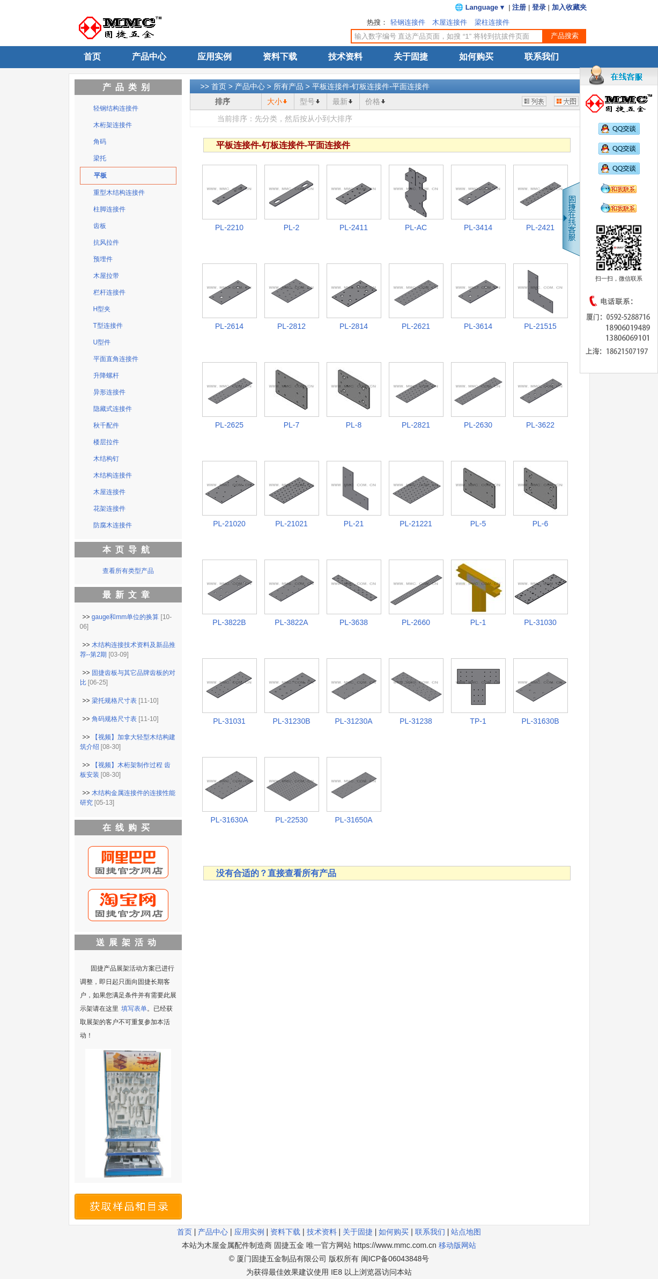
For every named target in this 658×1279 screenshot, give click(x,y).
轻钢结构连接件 (115, 108)
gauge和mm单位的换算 (125, 617)
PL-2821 (416, 425)
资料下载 (280, 56)
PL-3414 (478, 227)
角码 (99, 141)
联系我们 (541, 56)
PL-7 (292, 425)
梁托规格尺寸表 (114, 700)
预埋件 (103, 259)
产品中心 (149, 56)
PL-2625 (229, 425)
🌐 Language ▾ (479, 7)
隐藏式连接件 (112, 409)
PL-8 (354, 425)
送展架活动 (128, 942)
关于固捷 (411, 56)
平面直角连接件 (115, 359)
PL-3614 (478, 326)
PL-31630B (540, 721)
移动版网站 (457, 1245)
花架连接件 (109, 508)
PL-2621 (416, 326)
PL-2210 (229, 227)
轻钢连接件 (407, 22)
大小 (274, 101)
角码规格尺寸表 (114, 719)
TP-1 (478, 721)
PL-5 (478, 523)
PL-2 (292, 227)
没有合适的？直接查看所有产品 (276, 873)
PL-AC (416, 227)
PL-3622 (540, 425)
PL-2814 (353, 326)
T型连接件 (108, 325)
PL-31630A (229, 819)
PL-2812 (291, 326)
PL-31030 (540, 622)
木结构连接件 (112, 475)
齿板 (99, 226)
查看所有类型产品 (128, 571)
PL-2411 (353, 227)
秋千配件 (106, 425)
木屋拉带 (106, 276)
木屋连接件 (449, 22)
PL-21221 (416, 523)
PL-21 (354, 523)
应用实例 (214, 56)
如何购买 (476, 56)
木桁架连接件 (112, 125)
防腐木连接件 (112, 525)
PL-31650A (353, 819)
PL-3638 (353, 622)
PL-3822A (291, 622)
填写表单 (134, 1008)
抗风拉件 (106, 242)
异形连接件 (109, 392)
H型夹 (102, 309)
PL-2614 (229, 326)
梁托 (99, 158)
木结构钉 (106, 458)
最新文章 (128, 594)
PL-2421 (540, 227)
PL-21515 (540, 326)
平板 (100, 175)
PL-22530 (291, 819)
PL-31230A (353, 721)
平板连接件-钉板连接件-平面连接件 (371, 86)
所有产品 (288, 86)
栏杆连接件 (109, 292)
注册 (519, 7)
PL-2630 (478, 425)
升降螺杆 (106, 375)
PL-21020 (229, 523)
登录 (539, 7)
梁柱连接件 (492, 22)
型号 (307, 101)
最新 (340, 101)
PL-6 (541, 523)
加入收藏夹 (569, 7)
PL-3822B (229, 622)
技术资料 (345, 56)
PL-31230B (291, 721)
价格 (372, 101)
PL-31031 (229, 721)
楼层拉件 (106, 442)
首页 (92, 56)
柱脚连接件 (109, 209)
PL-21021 (291, 523)
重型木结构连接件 (119, 192)
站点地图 (466, 1231)
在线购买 (128, 827)
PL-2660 (416, 622)
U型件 (102, 342)
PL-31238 (416, 721)
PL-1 (478, 622)
